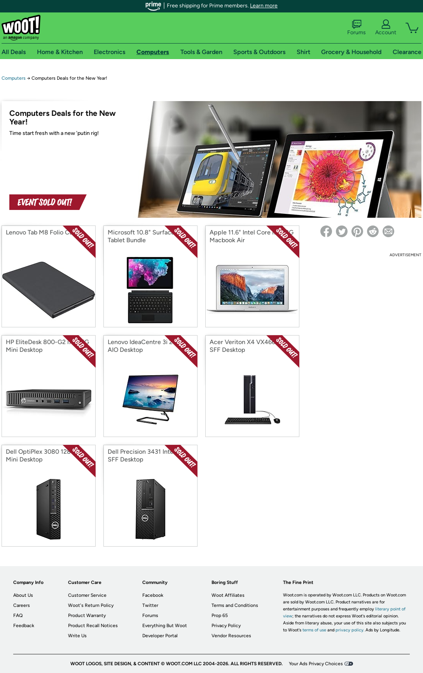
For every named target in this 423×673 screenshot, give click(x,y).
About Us (23, 595)
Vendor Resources (231, 635)
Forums (356, 27)
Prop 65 (220, 615)
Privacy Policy (226, 625)
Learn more (264, 5)
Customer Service (87, 595)
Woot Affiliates (228, 595)
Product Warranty (87, 615)
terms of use (314, 630)
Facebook (152, 595)
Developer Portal (160, 635)
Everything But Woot (164, 625)
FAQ (18, 615)
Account (385, 27)
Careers (21, 605)
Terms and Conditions (235, 605)
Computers (14, 78)
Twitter (150, 605)
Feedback (23, 625)
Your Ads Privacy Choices (316, 663)
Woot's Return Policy (91, 605)
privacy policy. (350, 630)
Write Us (77, 635)
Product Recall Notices (93, 625)
